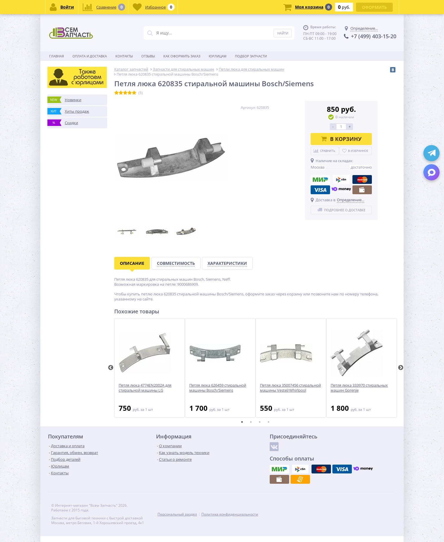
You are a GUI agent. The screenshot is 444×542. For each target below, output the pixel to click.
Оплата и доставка (89, 56)
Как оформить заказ (181, 56)
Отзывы (148, 56)
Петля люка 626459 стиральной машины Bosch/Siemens (217, 388)
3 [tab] (260, 422)
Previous (111, 368)
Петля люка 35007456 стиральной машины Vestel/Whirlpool (290, 388)
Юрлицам (217, 56)
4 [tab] (268, 422)
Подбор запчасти (251, 56)
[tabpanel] (149, 368)
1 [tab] (242, 422)
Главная (56, 56)
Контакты (124, 56)
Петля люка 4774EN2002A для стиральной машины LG (145, 388)
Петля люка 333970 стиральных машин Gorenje (359, 388)
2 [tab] (251, 422)
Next (401, 368)
